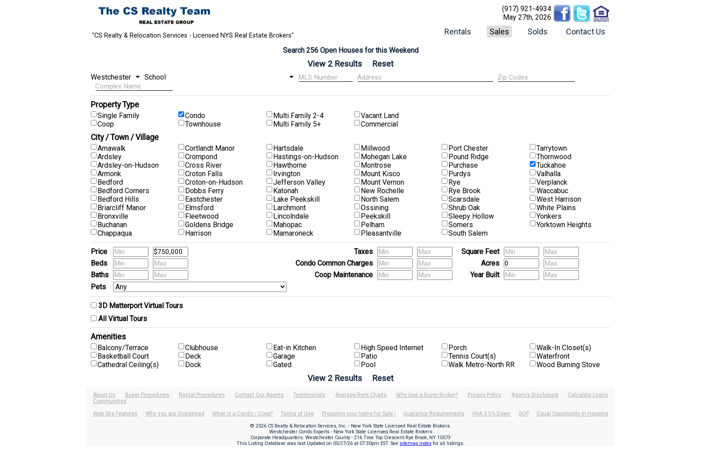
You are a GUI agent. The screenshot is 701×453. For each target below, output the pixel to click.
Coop (105, 124)
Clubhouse (201, 347)
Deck (193, 356)
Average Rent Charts (361, 395)
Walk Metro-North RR (481, 364)
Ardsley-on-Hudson (128, 165)
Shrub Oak (464, 207)
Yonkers (549, 216)
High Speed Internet (392, 347)
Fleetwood (202, 216)
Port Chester (468, 148)
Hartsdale (288, 148)
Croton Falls (204, 173)
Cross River (203, 165)
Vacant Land (380, 115)
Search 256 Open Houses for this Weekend (350, 50)
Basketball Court (123, 356)
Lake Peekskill (296, 199)
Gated (282, 364)
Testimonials (309, 395)
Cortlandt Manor (210, 148)
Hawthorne (290, 165)
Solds (538, 31)
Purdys (459, 173)
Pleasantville (381, 233)
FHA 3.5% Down (492, 414)
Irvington (286, 173)
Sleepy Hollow (471, 216)
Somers (460, 224)
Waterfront (553, 356)
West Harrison (558, 199)
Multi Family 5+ (297, 124)
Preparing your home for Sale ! (359, 414)
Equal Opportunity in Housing (572, 414)
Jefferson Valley (299, 182)
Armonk (109, 173)
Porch (457, 347)
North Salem (380, 199)
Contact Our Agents (259, 395)
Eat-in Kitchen (294, 347)
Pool (368, 364)
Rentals (457, 31)
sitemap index (415, 443)
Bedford (110, 182)
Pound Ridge (468, 156)
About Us (104, 395)
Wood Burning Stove (568, 364)
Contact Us (585, 31)
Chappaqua (114, 233)
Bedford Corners (123, 190)
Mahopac (287, 224)
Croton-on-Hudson (214, 182)
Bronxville (112, 216)
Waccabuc (552, 190)
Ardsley (109, 156)
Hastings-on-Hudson (305, 156)
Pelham (372, 224)
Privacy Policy (485, 395)
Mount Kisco (380, 173)
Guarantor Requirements (434, 414)
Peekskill (375, 216)
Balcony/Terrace (122, 347)
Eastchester (204, 199)
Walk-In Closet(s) (563, 347)
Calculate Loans (588, 395)
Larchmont (289, 207)
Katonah (285, 190)
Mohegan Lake (384, 156)
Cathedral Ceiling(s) (128, 364)
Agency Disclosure (534, 395)
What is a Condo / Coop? (242, 414)
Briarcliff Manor (121, 207)
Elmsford (199, 207)
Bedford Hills (118, 199)
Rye (454, 182)
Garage (284, 356)
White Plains (556, 207)
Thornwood (553, 156)
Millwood (375, 148)
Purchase (463, 165)
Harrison (198, 233)
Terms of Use (297, 414)
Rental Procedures (202, 395)
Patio (369, 356)
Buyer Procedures (147, 395)
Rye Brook (464, 190)
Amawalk (111, 148)
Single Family (118, 115)
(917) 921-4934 (526, 8)
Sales (499, 31)
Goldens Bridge (209, 224)
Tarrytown (551, 148)
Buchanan (112, 224)
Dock (193, 364)
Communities (110, 401)
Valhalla (548, 173)
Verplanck (551, 182)
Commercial (379, 124)
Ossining (375, 207)
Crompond (201, 156)
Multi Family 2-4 (298, 115)
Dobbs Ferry (204, 190)
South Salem (468, 233)
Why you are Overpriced (175, 414)
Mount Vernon (382, 182)
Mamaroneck (293, 233)
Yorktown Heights (563, 224)
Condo (195, 115)
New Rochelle (382, 190)
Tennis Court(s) (472, 356)
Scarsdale (464, 199)
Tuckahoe (551, 165)
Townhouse (203, 124)
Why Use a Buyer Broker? (427, 395)
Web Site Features (115, 414)
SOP (524, 414)
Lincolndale (291, 216)
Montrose (376, 165)
